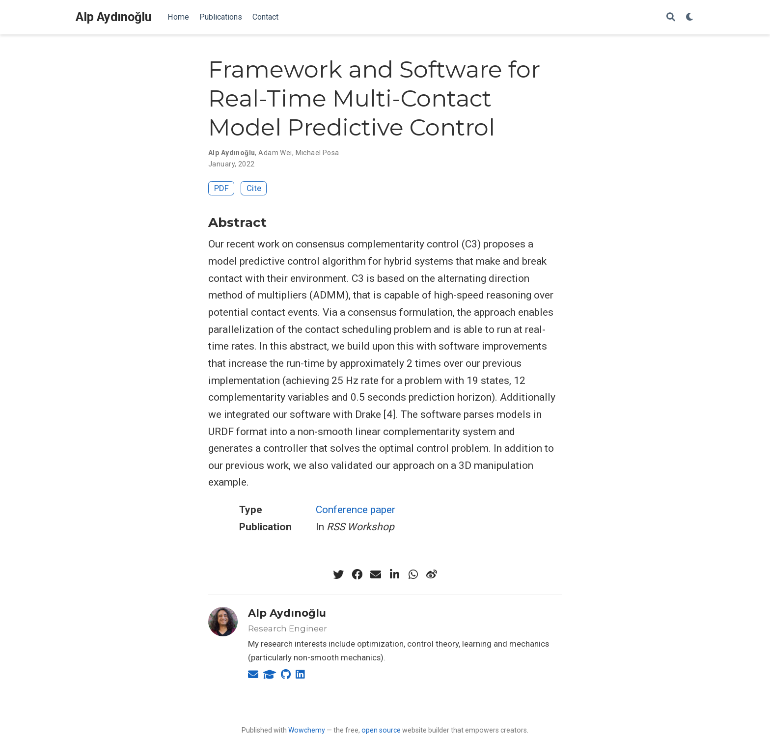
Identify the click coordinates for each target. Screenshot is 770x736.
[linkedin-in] (394, 574)
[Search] (670, 17)
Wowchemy (306, 730)
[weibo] (431, 574)
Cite (254, 188)
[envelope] (375, 574)
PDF (221, 188)
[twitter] (338, 574)
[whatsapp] (413, 574)
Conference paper (355, 510)
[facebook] (357, 574)
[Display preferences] (690, 17)
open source (381, 730)
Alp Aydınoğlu (114, 17)
